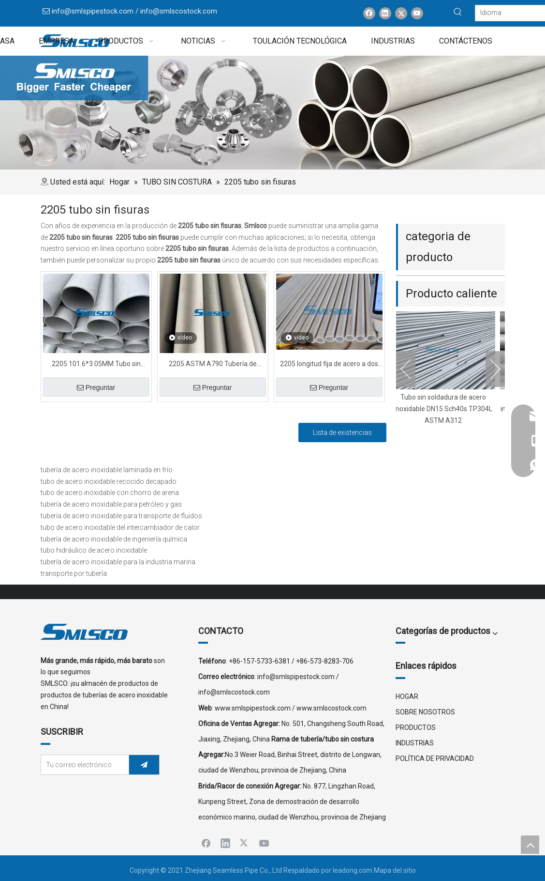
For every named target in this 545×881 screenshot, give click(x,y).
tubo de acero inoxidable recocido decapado (109, 481)
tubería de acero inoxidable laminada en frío (107, 470)
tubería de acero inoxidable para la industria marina (118, 562)
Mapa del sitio (395, 870)
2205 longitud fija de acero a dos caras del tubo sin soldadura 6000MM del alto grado (329, 365)
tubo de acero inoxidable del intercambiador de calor (120, 527)
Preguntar (96, 387)
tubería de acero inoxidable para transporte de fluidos (121, 516)
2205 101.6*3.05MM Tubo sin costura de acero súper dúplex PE (96, 365)
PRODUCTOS (416, 727)
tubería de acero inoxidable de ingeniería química (114, 539)
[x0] (272, 113)
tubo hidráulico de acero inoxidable (94, 550)
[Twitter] (401, 13)
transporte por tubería (74, 573)
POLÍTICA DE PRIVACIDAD (435, 758)
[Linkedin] (385, 13)
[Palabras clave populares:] (458, 12)
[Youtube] (417, 13)
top (530, 844)
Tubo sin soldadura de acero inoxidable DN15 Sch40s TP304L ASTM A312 (447, 408)
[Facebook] (369, 13)
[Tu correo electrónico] (83, 764)
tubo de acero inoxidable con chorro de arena (110, 492)
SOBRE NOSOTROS (425, 712)
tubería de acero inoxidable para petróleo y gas (111, 504)
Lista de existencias (342, 432)
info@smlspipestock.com (92, 11)
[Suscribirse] (144, 765)
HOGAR (407, 696)
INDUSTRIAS (415, 743)
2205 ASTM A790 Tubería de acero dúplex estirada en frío (213, 365)
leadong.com (352, 870)
